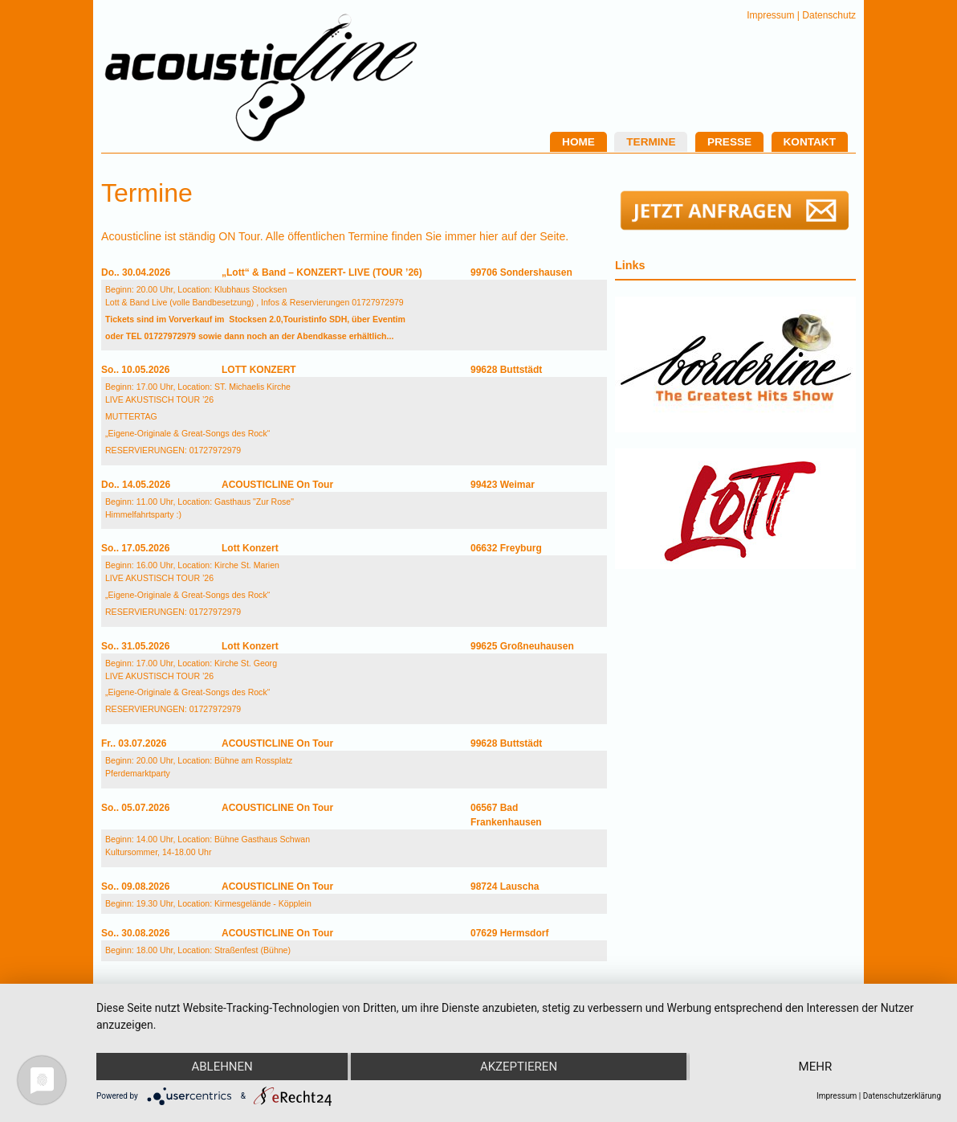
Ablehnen (221, 1066)
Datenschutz (829, 15)
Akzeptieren (518, 1066)
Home (578, 142)
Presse (729, 142)
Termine (650, 142)
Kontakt (810, 142)
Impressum (770, 15)
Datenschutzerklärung (902, 1095)
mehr (816, 1066)
